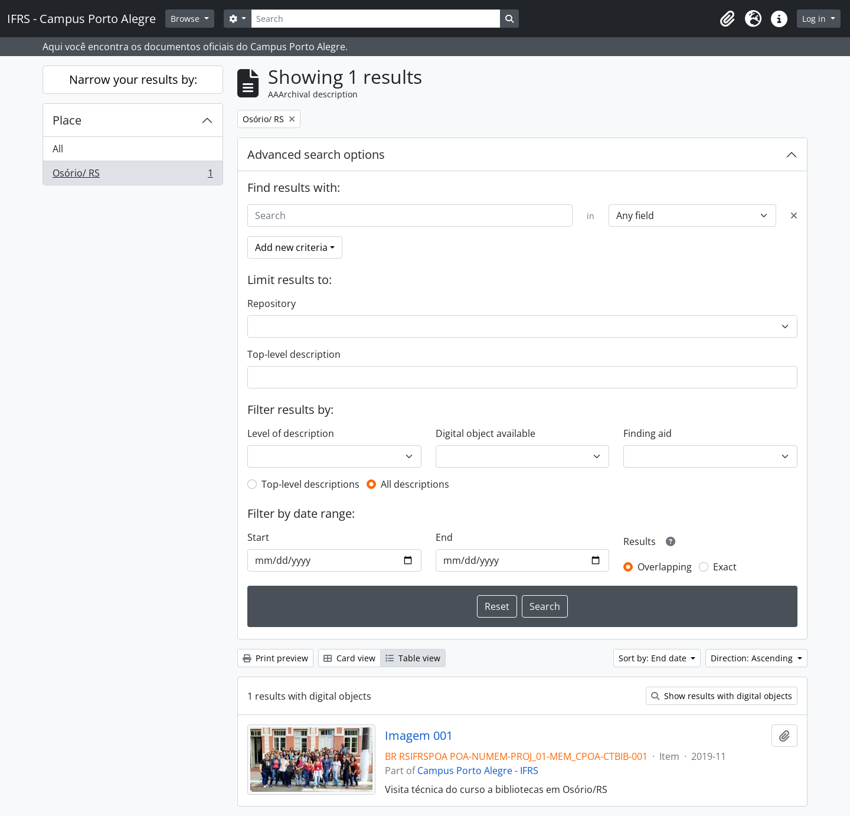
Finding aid (647, 433)
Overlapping (665, 566)
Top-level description (294, 354)
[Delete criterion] (793, 215)
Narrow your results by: (133, 79)
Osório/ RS (132, 175)
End (444, 537)
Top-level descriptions (310, 484)
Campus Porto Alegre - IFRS (477, 770)
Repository (271, 303)
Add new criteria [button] (291, 247)
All (58, 148)
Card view (349, 658)
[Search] (375, 18)
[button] (727, 19)
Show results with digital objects (721, 695)
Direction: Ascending (753, 658)
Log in (815, 18)
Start (258, 537)
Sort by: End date (654, 658)
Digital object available (485, 433)
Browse (186, 18)
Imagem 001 (419, 736)
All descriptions (415, 484)
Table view (412, 658)
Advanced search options (316, 154)
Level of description (290, 433)
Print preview (275, 658)
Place (67, 120)
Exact (725, 566)
